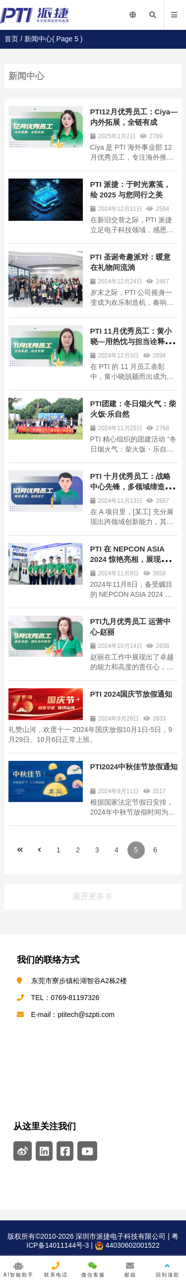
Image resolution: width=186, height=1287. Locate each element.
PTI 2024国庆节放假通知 (131, 694)
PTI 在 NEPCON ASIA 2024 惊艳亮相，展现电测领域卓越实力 (133, 559)
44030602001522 (127, 1245)
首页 (11, 39)
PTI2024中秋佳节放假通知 (134, 766)
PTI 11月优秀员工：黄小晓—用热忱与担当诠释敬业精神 (131, 341)
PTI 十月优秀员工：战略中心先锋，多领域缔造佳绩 (131, 486)
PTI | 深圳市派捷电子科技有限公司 (44, 15)
